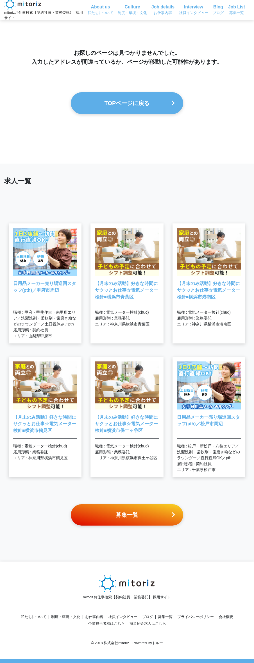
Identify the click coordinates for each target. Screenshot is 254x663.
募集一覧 (165, 617)
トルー (157, 643)
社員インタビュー (122, 617)
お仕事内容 (94, 617)
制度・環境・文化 (65, 617)
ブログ (147, 617)
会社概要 (226, 617)
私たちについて (33, 617)
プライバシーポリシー (195, 617)
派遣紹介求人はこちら (148, 623)
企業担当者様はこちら (106, 623)
